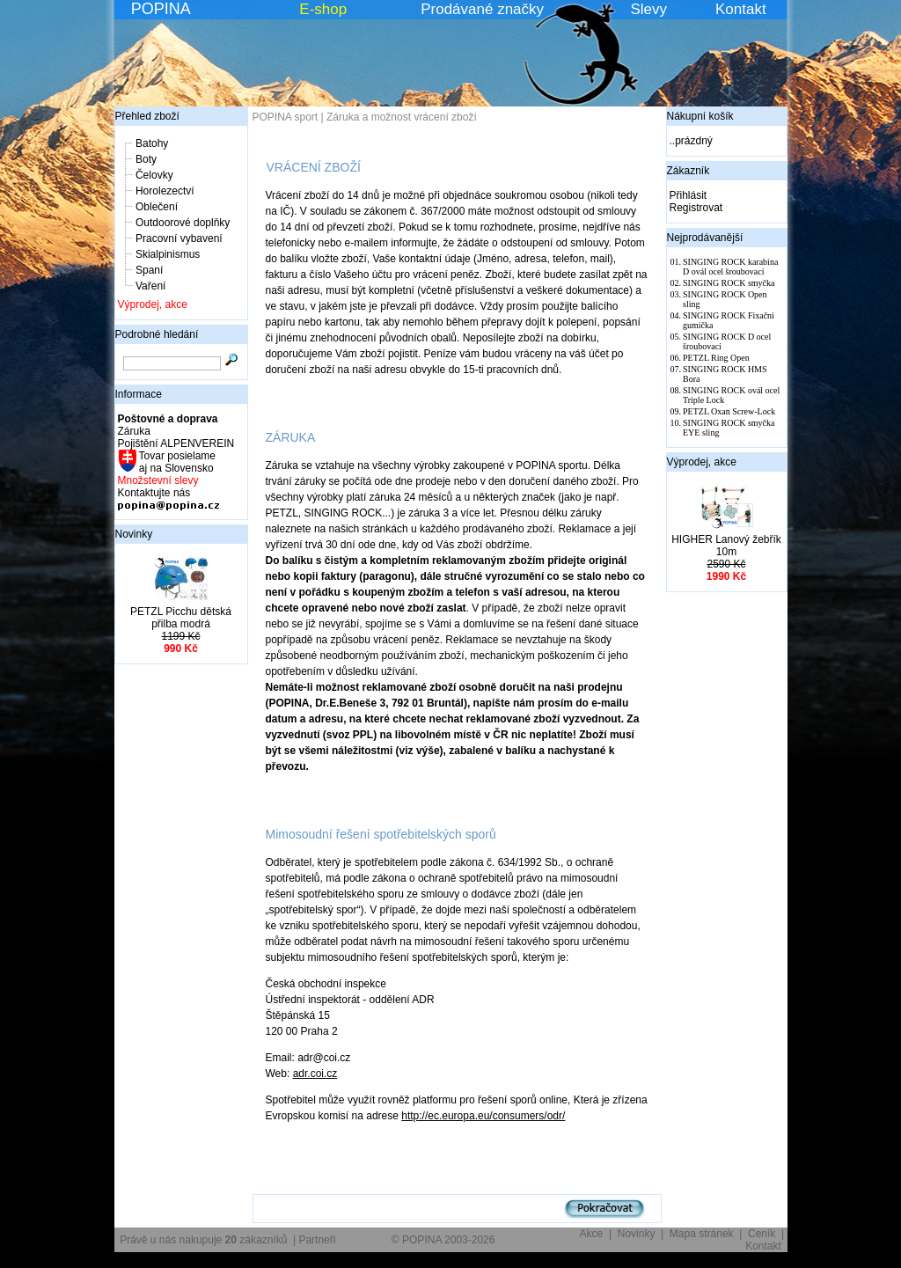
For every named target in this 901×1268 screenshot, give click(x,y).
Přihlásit (688, 195)
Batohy (152, 143)
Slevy (648, 9)
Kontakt (740, 9)
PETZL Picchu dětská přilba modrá (180, 617)
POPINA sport (286, 117)
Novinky (134, 534)
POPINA (161, 9)
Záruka (134, 431)
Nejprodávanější (705, 237)
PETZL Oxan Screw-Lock (729, 411)
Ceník (761, 1234)
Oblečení (157, 207)
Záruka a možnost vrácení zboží (401, 117)
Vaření (150, 286)
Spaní (149, 270)
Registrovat (696, 208)
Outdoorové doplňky (183, 222)
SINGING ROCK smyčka (728, 283)
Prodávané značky (482, 9)
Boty (146, 159)
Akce (592, 1234)
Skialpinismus (168, 254)
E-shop (323, 9)
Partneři (316, 1240)
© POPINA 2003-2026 (443, 1240)
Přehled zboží (147, 116)
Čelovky (154, 175)
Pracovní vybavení (179, 238)
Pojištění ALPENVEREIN (176, 443)
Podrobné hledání (157, 334)
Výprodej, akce (152, 304)
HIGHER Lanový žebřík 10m (726, 545)
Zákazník (688, 171)
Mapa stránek (702, 1234)
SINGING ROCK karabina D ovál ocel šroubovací (730, 266)
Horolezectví (165, 191)
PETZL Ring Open (716, 358)
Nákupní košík (700, 116)
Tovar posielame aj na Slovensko (176, 462)
